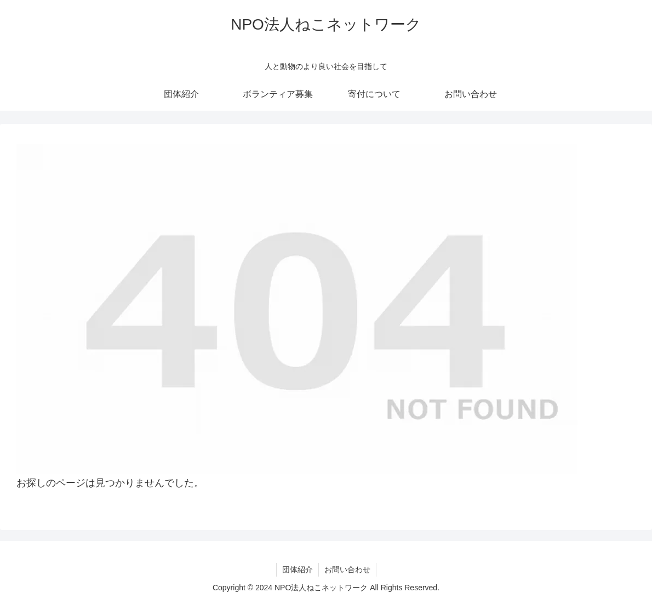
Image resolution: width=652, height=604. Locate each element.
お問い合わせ (347, 569)
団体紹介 (297, 569)
